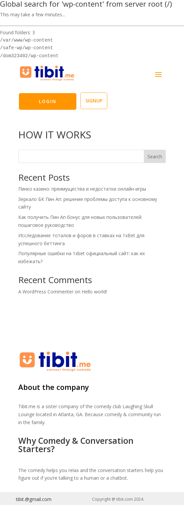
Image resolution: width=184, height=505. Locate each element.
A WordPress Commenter (45, 291)
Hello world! (94, 291)
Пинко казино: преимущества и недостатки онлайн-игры (82, 189)
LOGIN (47, 101)
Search (154, 156)
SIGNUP (93, 100)
